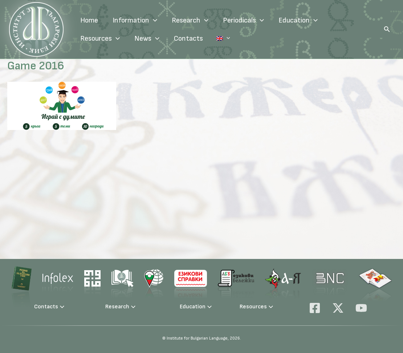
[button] (387, 29)
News (146, 38)
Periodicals (243, 20)
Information (135, 20)
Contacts (188, 38)
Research (190, 20)
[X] (338, 308)
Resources (100, 38)
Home (89, 20)
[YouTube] (361, 308)
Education (298, 20)
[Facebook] (315, 308)
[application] (153, 20)
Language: (217, 38)
